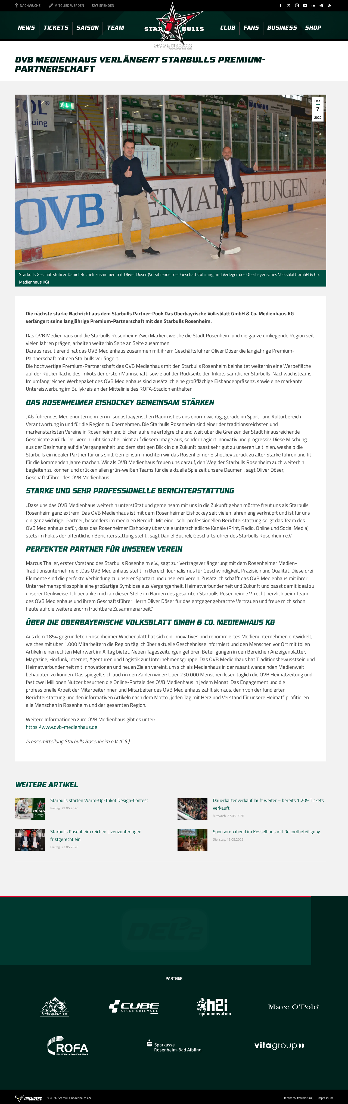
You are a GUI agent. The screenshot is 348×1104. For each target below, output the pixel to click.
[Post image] (30, 809)
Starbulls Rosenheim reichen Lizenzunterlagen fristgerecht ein (95, 835)
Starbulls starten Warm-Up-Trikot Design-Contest (99, 800)
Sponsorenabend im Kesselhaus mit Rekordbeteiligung (266, 831)
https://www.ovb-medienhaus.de (61, 727)
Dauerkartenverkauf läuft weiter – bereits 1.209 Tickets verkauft (268, 804)
